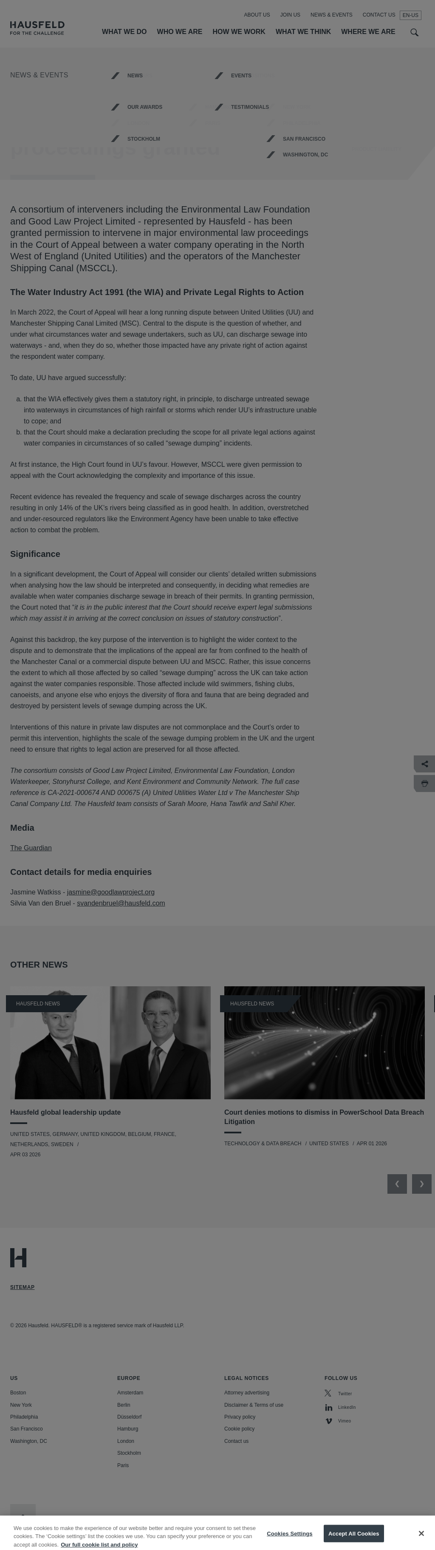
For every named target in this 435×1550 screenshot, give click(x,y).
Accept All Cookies (353, 1539)
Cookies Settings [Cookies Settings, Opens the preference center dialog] (290, 1539)
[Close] (421, 1538)
